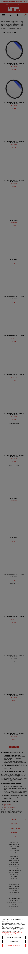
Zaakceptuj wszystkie (14, 945)
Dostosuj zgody (14, 941)
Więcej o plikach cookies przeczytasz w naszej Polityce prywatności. (12, 933)
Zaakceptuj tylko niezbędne (14, 937)
